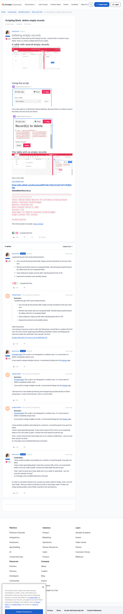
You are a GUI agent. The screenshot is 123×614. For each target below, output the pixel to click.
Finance (45, 556)
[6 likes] (22, 233)
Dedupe (64, 360)
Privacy (50, 610)
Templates (13, 585)
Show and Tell (37, 12)
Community (12, 12)
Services (12, 571)
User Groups (43, 4)
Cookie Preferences (94, 610)
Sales (44, 552)
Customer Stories (83, 552)
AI (10, 552)
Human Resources (50, 547)
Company (45, 561)
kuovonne (15, 31)
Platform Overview (17, 532)
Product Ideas (55, 4)
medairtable (16, 295)
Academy (74, 4)
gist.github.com (18, 181)
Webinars (79, 556)
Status (44, 580)
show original (38, 224)
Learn (78, 527)
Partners (12, 566)
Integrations (14, 537)
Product (45, 532)
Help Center (85, 4)
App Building (14, 547)
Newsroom (45, 585)
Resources (13, 561)
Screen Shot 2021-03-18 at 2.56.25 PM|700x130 (29, 337)
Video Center (81, 542)
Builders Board (24, 12)
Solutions (46, 527)
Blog (43, 576)
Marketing (46, 537)
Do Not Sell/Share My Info (74, 610)
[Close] (43, 596)
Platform (13, 527)
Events (66, 4)
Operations (47, 542)
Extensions (14, 542)
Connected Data (16, 556)
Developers (14, 576)
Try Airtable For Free (49, 590)
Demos (78, 547)
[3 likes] (22, 283)
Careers (44, 571)
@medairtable (17, 354)
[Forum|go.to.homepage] (11, 4)
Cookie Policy (33, 607)
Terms (58, 610)
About (43, 566)
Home (3, 12)
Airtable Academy (83, 532)
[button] (101, 4)
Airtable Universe (16, 590)
